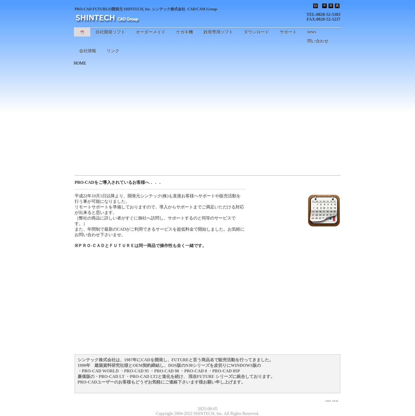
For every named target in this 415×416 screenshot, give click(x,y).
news (311, 32)
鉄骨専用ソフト (218, 32)
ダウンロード (256, 32)
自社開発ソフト (110, 32)
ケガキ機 (184, 32)
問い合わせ (317, 41)
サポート (288, 32)
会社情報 (87, 51)
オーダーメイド (150, 32)
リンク (113, 51)
